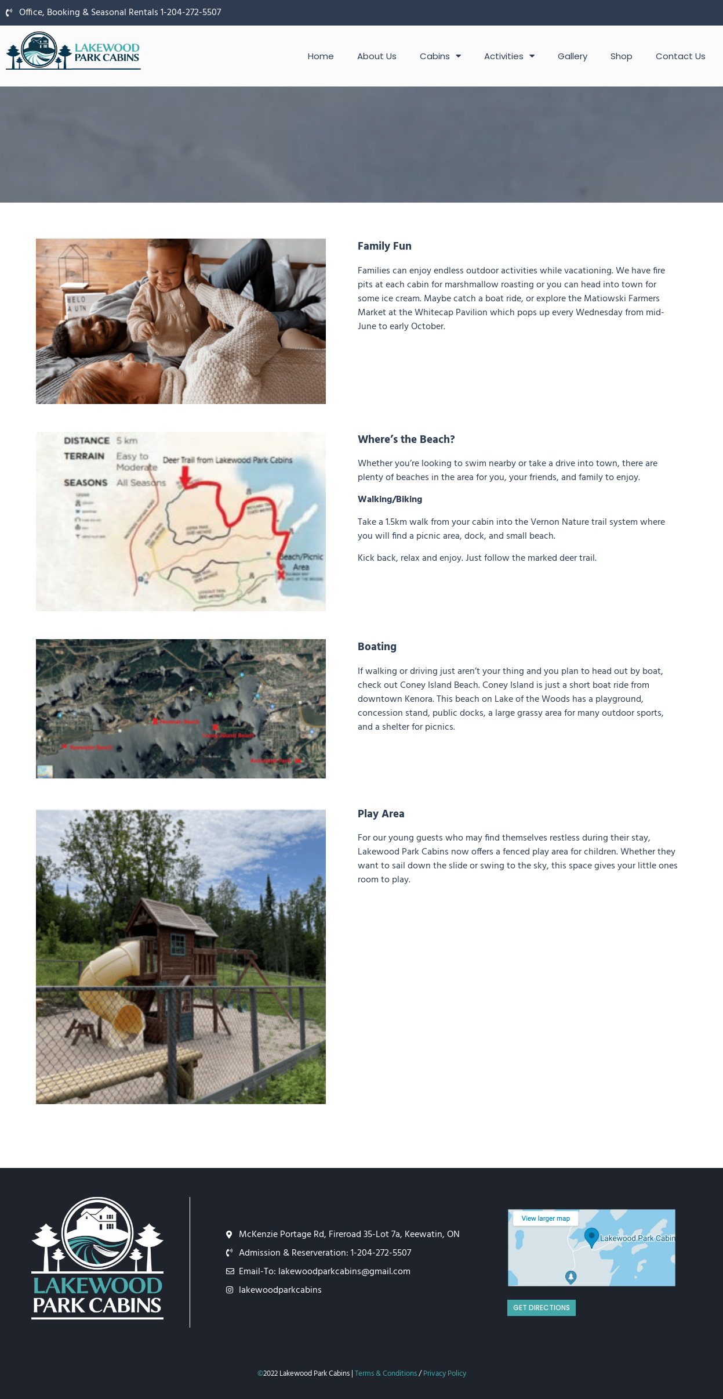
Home (321, 56)
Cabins (440, 56)
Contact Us (681, 56)
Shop (622, 56)
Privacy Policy (444, 1374)
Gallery (572, 56)
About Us (377, 56)
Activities (509, 56)
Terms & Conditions (386, 1374)
